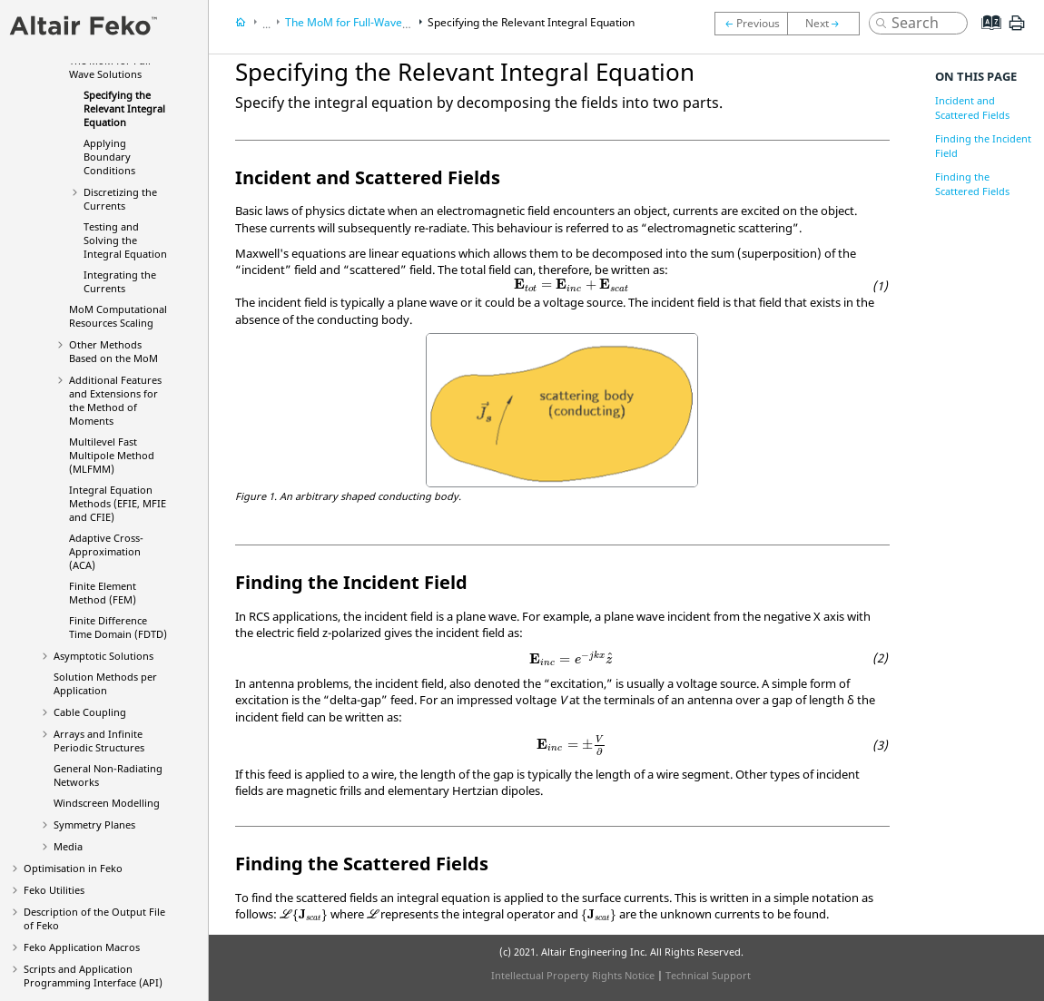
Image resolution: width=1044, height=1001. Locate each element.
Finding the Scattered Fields (972, 184)
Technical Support (708, 975)
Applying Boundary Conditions (109, 156)
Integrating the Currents (120, 281)
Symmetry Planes (94, 824)
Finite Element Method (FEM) (102, 592)
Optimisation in (73, 868)
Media (68, 846)
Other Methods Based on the (113, 351)
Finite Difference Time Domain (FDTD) (118, 627)
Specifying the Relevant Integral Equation (124, 108)
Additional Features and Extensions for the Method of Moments (115, 400)
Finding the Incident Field (983, 146)
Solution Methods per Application (105, 683)
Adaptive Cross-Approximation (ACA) (106, 551)
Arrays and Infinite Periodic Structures (99, 740)
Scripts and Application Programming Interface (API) (93, 975)
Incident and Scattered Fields (972, 107)
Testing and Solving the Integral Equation (125, 240)
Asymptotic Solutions (103, 655)
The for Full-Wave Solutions (111, 67)
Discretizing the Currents (120, 198)
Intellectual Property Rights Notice (573, 975)
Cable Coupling (90, 712)
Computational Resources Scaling (118, 315)
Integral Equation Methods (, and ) (117, 503)
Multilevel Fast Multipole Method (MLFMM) (111, 455)
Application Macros (82, 947)
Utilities (54, 890)
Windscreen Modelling (107, 803)
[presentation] (571, 286)
